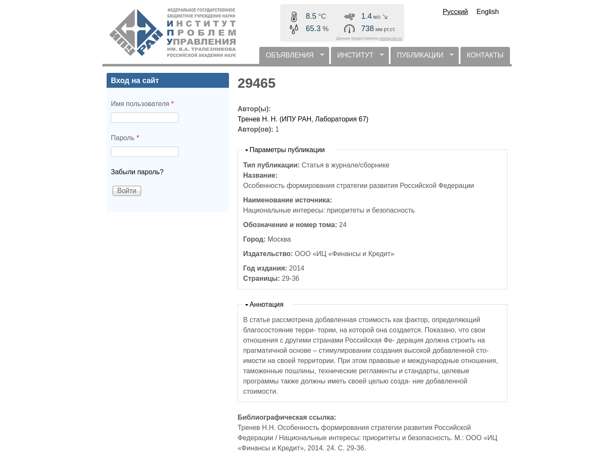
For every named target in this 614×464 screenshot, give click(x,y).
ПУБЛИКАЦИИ (422, 58)
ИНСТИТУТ (357, 58)
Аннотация (266, 304)
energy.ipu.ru (391, 38)
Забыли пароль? (137, 172)
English (488, 11)
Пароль (125, 137)
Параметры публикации (287, 149)
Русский (455, 11)
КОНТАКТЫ (485, 55)
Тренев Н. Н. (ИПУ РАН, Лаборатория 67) (302, 119)
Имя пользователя (142, 103)
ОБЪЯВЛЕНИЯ (291, 58)
